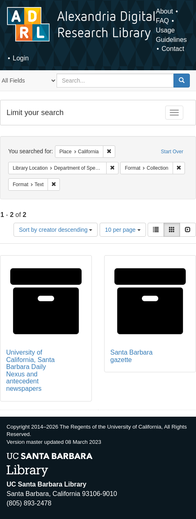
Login (21, 58)
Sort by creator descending (55, 229)
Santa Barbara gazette (131, 356)
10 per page (123, 229)
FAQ (162, 20)
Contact (173, 48)
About (164, 11)
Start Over (172, 152)
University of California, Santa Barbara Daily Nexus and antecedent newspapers (30, 370)
